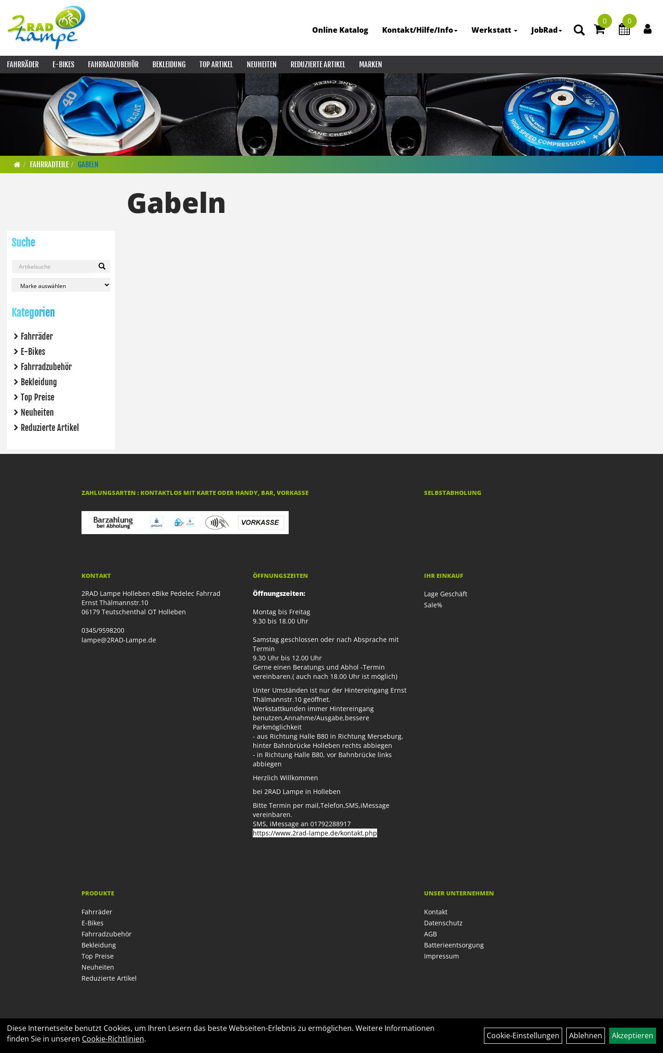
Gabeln (88, 164)
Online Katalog (340, 30)
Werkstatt (494, 30)
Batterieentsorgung (454, 945)
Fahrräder (23, 64)
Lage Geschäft (445, 593)
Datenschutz (443, 922)
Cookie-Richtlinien (113, 1039)
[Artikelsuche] (579, 30)
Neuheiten (262, 64)
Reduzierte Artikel (318, 64)
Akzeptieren (632, 1035)
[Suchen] (102, 266)
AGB (430, 933)
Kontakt (436, 911)
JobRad (546, 30)
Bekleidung (169, 64)
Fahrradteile (49, 164)
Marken (370, 64)
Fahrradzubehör (113, 64)
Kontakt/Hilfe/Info (420, 30)
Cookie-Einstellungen (523, 1035)
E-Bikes (63, 64)
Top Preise (37, 397)
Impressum (441, 956)
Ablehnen (585, 1035)
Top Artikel (216, 64)
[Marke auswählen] (61, 285)
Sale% (433, 604)
